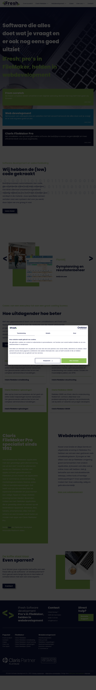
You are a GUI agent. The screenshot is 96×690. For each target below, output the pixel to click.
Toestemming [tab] (21, 333)
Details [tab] (48, 333)
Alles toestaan (73, 360)
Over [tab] (74, 333)
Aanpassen (47, 360)
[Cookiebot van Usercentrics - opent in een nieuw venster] (79, 328)
